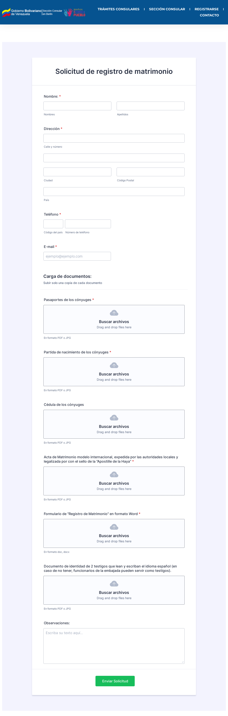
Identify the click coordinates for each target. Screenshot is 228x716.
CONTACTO (209, 15)
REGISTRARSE (207, 9)
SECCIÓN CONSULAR (167, 9)
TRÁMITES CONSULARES (119, 9)
